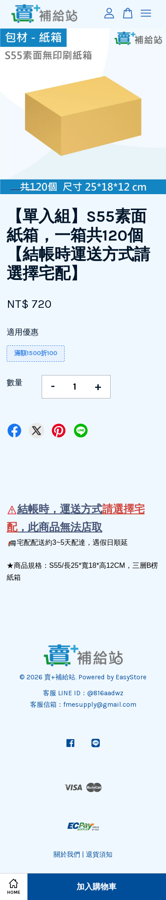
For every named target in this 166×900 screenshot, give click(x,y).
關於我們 (67, 854)
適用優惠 (23, 332)
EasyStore (131, 677)
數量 (15, 382)
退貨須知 (99, 854)
